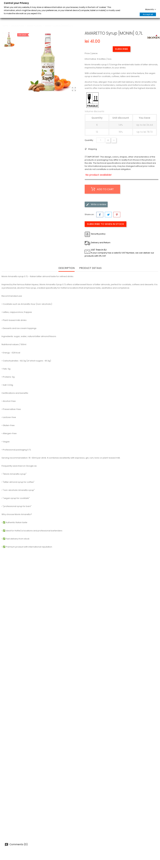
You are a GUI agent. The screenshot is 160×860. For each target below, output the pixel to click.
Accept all (148, 14)
